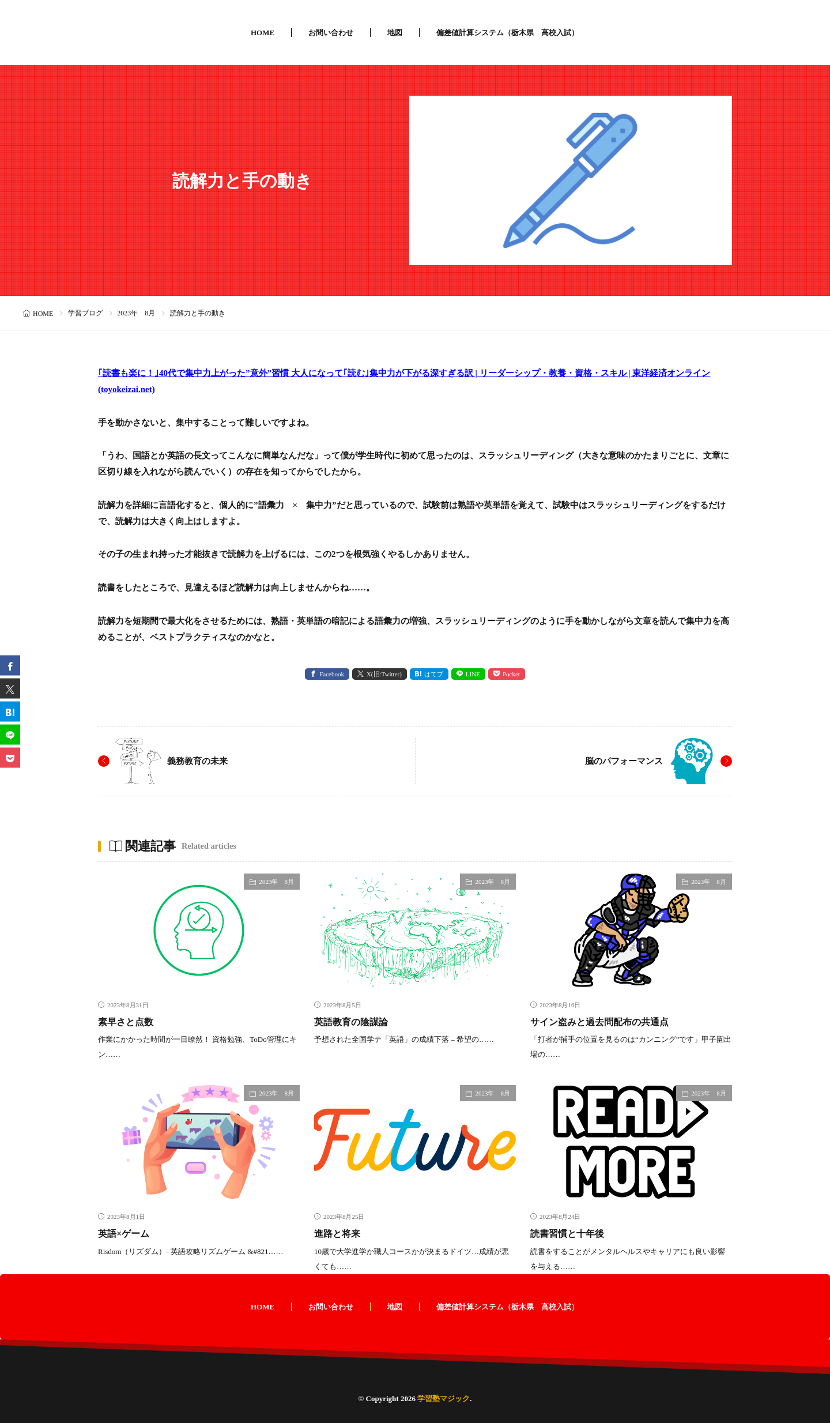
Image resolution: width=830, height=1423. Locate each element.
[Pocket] (10, 758)
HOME (262, 32)
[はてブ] (10, 712)
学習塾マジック (443, 1398)
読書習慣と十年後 (571, 1233)
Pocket (511, 674)
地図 (394, 32)
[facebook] (10, 666)
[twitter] (10, 689)
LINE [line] (473, 674)
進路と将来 (340, 1233)
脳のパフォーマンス (621, 761)
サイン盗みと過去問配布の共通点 (608, 1021)
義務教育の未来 (199, 761)
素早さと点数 (129, 1021)
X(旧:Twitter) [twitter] (384, 674)
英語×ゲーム (127, 1233)
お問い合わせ (330, 32)
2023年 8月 (136, 313)
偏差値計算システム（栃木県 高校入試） (507, 32)
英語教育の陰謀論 (355, 1021)
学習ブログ (85, 313)
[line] (10, 735)
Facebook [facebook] (331, 674)
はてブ (433, 674)
